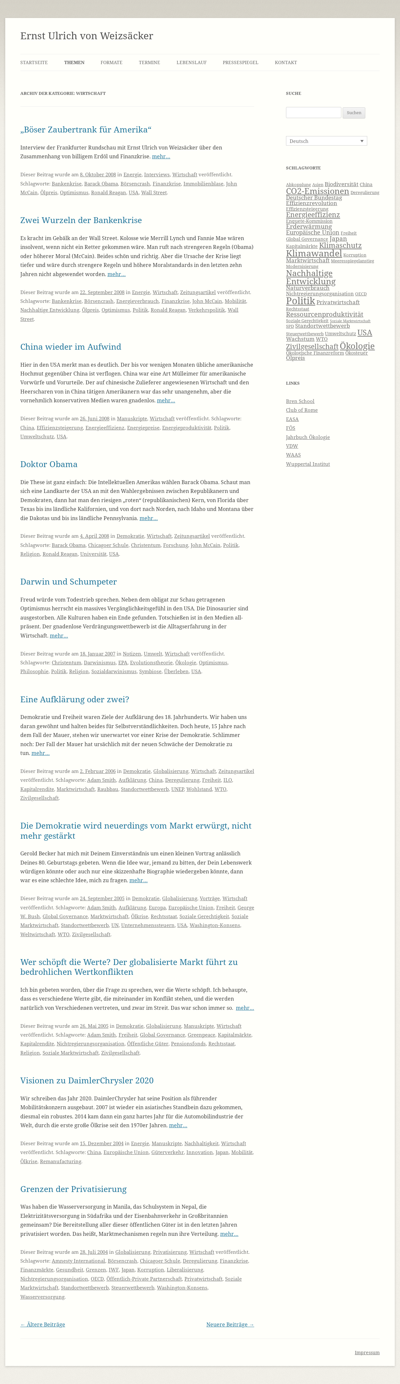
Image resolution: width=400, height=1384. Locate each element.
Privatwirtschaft (203, 1278)
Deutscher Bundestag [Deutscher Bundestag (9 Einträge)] (314, 197)
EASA (292, 419)
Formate (112, 62)
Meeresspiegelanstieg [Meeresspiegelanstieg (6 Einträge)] (352, 261)
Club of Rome (302, 410)
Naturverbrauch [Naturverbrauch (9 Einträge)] (308, 287)
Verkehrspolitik (206, 310)
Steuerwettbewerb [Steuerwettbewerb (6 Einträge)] (305, 334)
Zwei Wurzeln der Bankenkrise (81, 219)
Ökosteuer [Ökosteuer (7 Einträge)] (356, 353)
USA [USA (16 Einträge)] (364, 332)
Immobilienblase (203, 183)
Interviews (157, 174)
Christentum (146, 545)
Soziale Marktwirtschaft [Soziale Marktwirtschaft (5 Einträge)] (350, 321)
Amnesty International (78, 1260)
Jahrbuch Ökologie (308, 437)
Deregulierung (182, 780)
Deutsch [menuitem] (299, 141)
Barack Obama (101, 183)
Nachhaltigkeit (201, 1143)
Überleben (176, 671)
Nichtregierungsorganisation (90, 1043)
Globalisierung (170, 771)
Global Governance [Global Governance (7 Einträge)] (307, 239)
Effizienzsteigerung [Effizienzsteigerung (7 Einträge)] (307, 209)
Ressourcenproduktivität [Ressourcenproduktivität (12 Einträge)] (324, 314)
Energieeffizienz (105, 427)
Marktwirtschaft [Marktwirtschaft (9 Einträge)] (308, 260)
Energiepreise (143, 427)
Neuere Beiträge (230, 1324)
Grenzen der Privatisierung (73, 1188)
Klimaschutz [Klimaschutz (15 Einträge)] (340, 245)
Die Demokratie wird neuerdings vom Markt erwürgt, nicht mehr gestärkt (136, 830)
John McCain (207, 301)
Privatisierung (170, 1252)
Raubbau (107, 789)
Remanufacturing (60, 1161)
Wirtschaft (184, 174)
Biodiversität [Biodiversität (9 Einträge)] (341, 184)
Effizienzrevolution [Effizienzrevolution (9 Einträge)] (311, 203)
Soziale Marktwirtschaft (71, 1052)
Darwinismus (100, 662)
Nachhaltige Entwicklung (49, 310)
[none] (326, 140)
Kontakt (286, 62)
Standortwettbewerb (145, 789)
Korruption (150, 1269)
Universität (93, 554)
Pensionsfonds (188, 1043)
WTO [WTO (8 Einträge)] (322, 339)
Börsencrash (135, 183)
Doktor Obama (49, 463)
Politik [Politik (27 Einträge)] (300, 300)
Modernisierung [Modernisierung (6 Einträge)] (302, 266)
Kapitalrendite (37, 789)
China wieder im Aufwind (70, 346)
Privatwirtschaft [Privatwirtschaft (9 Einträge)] (338, 302)
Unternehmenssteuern (148, 925)
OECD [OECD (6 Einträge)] (361, 294)
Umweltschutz (37, 436)
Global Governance (65, 916)
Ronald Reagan (108, 192)
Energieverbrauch (137, 301)
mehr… (161, 156)
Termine (149, 62)
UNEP (177, 789)
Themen (74, 62)
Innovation (199, 1152)
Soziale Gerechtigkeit (204, 916)
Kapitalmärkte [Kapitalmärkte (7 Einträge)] (302, 246)
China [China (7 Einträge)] (366, 184)
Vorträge (210, 898)
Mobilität (235, 301)
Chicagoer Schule (108, 545)
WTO (220, 789)
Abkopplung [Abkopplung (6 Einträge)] (298, 184)
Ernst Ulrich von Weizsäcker (86, 35)
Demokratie (130, 536)
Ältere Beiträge (42, 1324)
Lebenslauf (192, 62)
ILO (227, 780)
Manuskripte (132, 418)
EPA (122, 662)
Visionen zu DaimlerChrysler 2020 (87, 1080)
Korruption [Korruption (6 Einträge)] (354, 255)
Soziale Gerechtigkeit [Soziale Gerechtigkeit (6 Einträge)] (307, 321)
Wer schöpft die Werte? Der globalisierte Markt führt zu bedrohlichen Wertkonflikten (129, 966)
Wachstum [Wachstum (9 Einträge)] (300, 338)
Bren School (300, 401)
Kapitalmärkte (234, 1034)
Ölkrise (139, 916)
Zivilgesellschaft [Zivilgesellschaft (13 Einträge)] (312, 346)
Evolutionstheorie (151, 662)
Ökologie (185, 662)
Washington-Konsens (215, 925)
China (27, 427)
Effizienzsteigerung (60, 427)
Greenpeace (201, 1034)
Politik (140, 310)
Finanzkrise (167, 183)
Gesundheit (69, 1269)
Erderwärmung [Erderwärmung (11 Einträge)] (309, 226)
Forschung (175, 545)
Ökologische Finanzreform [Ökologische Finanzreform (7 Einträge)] (315, 353)
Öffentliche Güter (147, 1043)
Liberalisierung (185, 1269)
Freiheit (211, 780)
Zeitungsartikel (198, 292)
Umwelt (153, 653)
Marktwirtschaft (76, 789)
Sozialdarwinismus (114, 671)
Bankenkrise (67, 183)
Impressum (367, 1352)
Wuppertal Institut (308, 464)
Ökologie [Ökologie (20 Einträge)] (357, 346)
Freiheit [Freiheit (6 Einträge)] (349, 233)
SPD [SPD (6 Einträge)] (290, 326)
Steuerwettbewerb (132, 1287)
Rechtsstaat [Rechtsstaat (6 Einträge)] (297, 309)
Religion (30, 554)
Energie (133, 174)
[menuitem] (326, 140)
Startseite (34, 62)
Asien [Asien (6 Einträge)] (317, 184)
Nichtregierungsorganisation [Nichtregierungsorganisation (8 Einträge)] (320, 293)
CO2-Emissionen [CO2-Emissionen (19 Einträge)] (317, 190)
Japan (222, 1152)
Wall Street (154, 192)
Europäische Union (191, 907)
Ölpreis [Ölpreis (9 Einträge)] (295, 357)
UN (115, 925)
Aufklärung (132, 780)
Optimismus (74, 192)
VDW (292, 446)
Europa (157, 907)
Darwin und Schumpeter (68, 581)
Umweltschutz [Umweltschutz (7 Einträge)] (340, 333)
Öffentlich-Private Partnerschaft (144, 1278)
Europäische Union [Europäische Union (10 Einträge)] (312, 232)
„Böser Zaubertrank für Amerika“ (85, 129)
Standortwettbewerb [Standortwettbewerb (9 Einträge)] (322, 325)
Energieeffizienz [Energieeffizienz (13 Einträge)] (313, 214)
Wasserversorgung (42, 1296)
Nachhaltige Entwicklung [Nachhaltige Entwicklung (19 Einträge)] (310, 277)
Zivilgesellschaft (39, 798)
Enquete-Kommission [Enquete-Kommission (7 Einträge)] (309, 221)
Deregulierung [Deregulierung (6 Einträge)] (365, 192)
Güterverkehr (167, 1152)
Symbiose (150, 671)
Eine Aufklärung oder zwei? (74, 699)
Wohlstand (199, 789)
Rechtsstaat (164, 916)
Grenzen (96, 1269)
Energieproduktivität (186, 427)
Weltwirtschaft (37, 934)
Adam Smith (101, 780)
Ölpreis (48, 192)
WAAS (293, 454)
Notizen (132, 653)
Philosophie (34, 671)
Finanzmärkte (36, 1269)
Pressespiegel (240, 62)
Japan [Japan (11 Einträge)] (338, 238)
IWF (114, 1269)
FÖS (290, 428)
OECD (97, 1278)
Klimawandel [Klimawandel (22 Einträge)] (314, 253)
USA (134, 192)
